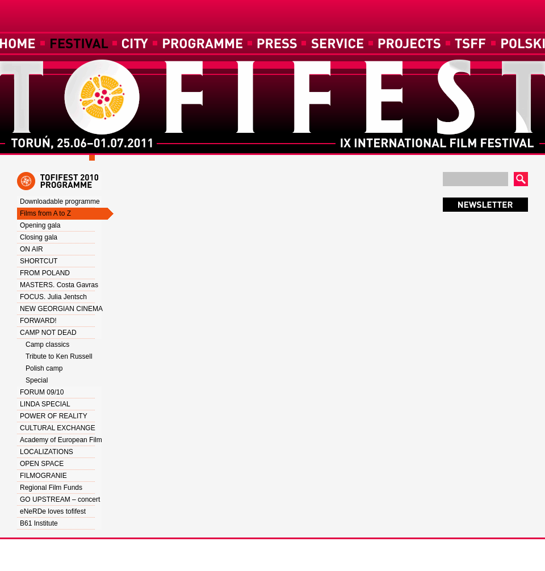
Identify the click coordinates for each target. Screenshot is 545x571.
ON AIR (31, 249)
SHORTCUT (38, 261)
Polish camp (44, 368)
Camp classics (47, 345)
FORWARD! (38, 321)
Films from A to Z (45, 213)
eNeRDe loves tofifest (53, 511)
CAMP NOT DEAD (48, 333)
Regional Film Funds (51, 488)
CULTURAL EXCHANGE (57, 428)
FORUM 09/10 (42, 392)
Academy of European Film (61, 440)
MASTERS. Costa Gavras (59, 285)
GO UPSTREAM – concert (60, 499)
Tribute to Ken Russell (59, 356)
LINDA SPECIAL (45, 404)
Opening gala (40, 225)
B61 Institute (39, 523)
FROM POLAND (45, 273)
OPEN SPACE (42, 464)
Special (37, 380)
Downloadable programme (60, 201)
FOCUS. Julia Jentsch (53, 297)
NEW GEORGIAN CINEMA (61, 309)
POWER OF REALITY (53, 416)
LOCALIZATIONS (46, 452)
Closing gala (38, 237)
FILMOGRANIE (43, 476)
